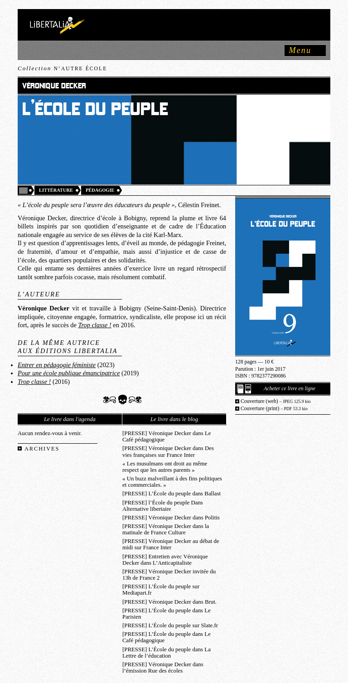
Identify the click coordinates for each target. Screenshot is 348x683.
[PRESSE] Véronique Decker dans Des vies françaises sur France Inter (168, 451)
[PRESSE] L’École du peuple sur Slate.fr (170, 625)
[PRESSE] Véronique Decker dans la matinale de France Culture (165, 529)
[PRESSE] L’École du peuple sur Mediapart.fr (160, 589)
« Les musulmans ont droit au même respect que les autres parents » (164, 466)
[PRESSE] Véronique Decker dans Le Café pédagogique (166, 436)
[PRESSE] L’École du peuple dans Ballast (171, 493)
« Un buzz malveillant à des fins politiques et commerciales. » (172, 481)
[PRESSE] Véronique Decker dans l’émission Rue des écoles (162, 667)
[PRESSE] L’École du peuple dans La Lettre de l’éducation (166, 652)
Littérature (56, 190)
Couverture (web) (276, 401)
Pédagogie (100, 190)
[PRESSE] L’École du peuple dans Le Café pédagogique (166, 637)
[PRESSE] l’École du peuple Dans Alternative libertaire (162, 505)
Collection (62, 68)
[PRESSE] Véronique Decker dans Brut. (169, 602)
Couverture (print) (274, 409)
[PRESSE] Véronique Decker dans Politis (171, 517)
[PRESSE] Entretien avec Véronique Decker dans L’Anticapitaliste (165, 559)
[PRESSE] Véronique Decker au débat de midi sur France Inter (170, 544)
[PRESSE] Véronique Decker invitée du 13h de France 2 (169, 574)
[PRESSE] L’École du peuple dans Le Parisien (166, 613)
